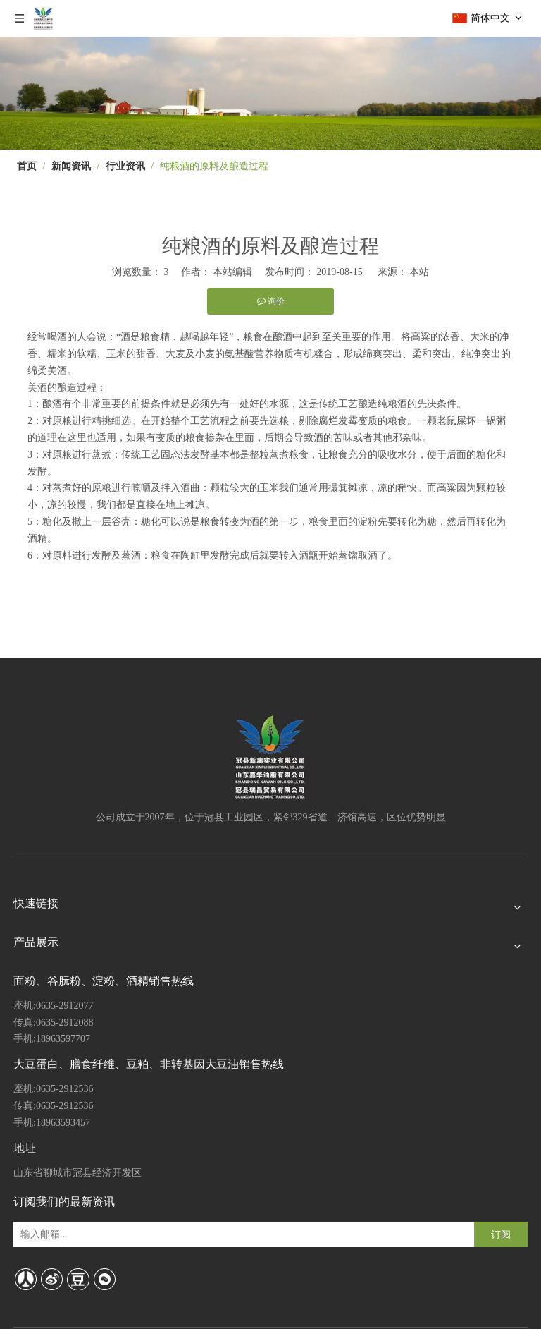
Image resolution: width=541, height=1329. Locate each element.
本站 (419, 272)
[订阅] (501, 1234)
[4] (270, 93)
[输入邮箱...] (72, 1234)
